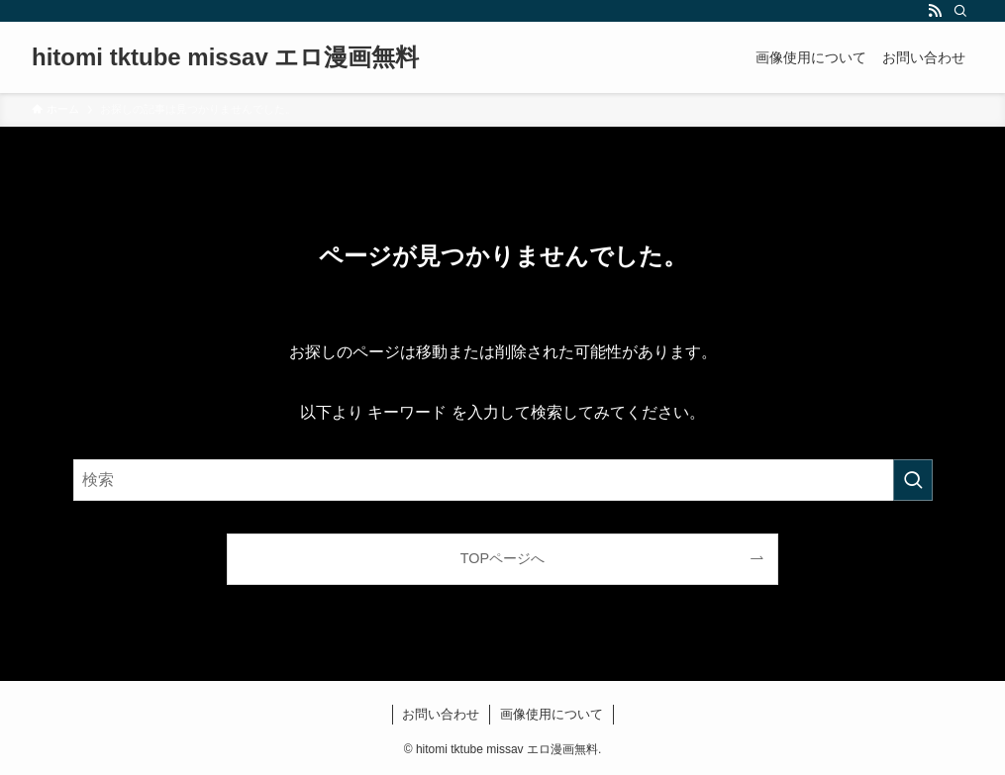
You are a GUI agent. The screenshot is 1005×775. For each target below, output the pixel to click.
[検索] (960, 11)
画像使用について (551, 714)
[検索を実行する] (913, 480)
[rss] (935, 11)
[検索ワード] (503, 480)
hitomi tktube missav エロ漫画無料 (225, 57)
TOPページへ (502, 558)
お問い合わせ (440, 714)
